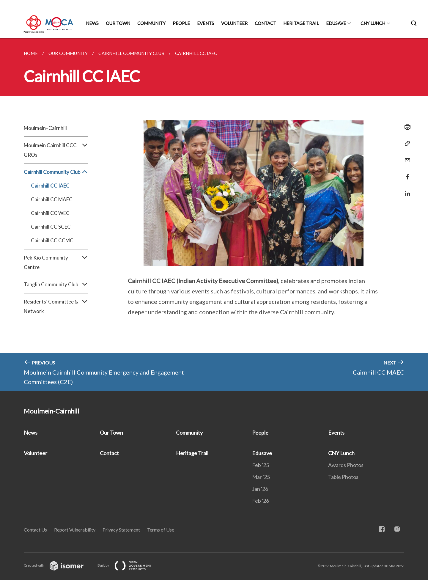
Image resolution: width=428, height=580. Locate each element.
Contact (265, 23)
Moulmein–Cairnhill (45, 128)
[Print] (405, 127)
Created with (58, 565)
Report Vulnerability (74, 529)
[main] (214, 214)
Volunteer (234, 23)
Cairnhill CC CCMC (52, 240)
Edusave (336, 23)
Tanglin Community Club (56, 284)
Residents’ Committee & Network (56, 306)
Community (151, 23)
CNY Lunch (373, 23)
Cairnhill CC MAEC (52, 199)
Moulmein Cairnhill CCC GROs (56, 150)
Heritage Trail (301, 23)
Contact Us (35, 529)
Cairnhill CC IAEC (50, 186)
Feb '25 (260, 465)
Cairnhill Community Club (56, 172)
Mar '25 (261, 477)
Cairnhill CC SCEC (51, 227)
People (181, 23)
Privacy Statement (121, 529)
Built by (129, 565)
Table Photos (343, 477)
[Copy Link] (405, 143)
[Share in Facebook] (405, 173)
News (92, 23)
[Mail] (405, 156)
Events (205, 23)
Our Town (118, 23)
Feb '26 (260, 500)
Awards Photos (346, 465)
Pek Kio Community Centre (56, 262)
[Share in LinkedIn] (405, 190)
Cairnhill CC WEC (50, 213)
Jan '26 (260, 488)
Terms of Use (160, 529)
